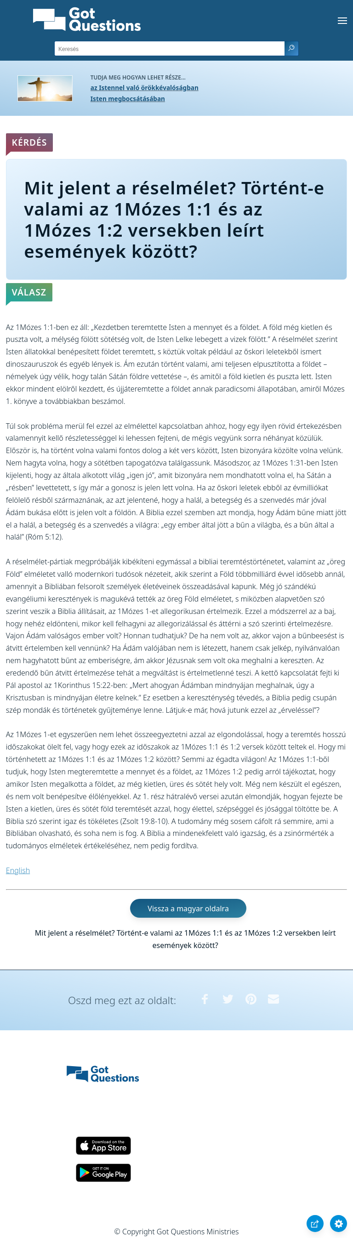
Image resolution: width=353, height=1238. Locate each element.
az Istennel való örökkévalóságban (145, 87)
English (18, 870)
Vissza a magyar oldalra (188, 908)
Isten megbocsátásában (128, 98)
